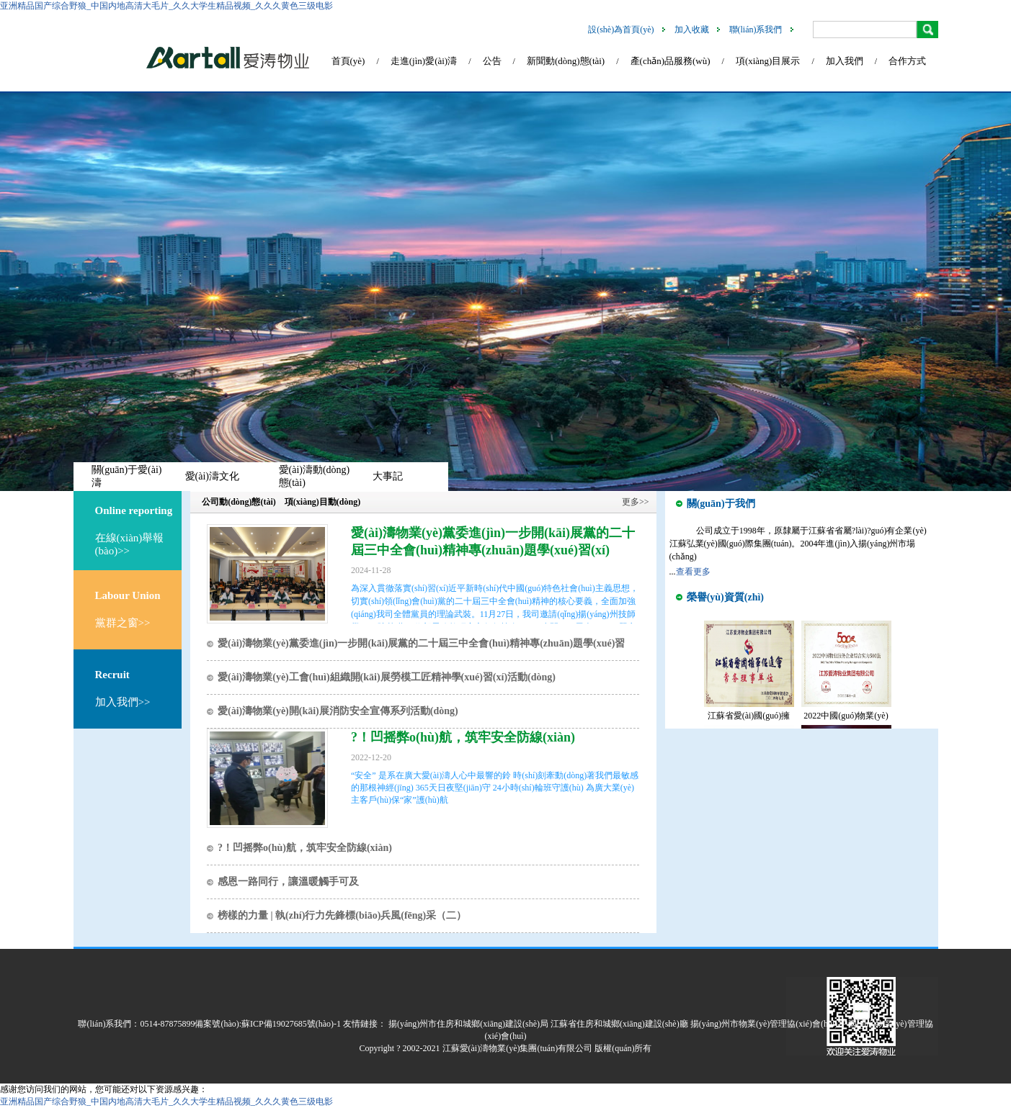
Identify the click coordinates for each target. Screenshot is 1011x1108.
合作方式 (907, 60)
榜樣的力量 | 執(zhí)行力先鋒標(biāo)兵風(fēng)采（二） (342, 915)
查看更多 (693, 572)
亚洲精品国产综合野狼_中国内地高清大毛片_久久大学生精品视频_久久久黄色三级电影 (166, 6)
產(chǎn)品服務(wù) (671, 60)
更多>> (635, 502)
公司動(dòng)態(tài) (239, 502)
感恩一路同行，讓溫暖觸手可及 (288, 881)
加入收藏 (691, 29)
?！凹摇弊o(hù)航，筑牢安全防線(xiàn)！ (305, 847)
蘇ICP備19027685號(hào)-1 (291, 1024)
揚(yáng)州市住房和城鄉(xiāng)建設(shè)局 (468, 1024)
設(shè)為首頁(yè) (621, 29)
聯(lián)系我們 (756, 29)
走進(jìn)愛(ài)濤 (424, 60)
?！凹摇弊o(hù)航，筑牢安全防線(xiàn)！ (463, 737)
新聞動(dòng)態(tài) (566, 60)
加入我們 (844, 60)
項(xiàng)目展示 (768, 60)
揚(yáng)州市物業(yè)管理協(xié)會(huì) (764, 1024)
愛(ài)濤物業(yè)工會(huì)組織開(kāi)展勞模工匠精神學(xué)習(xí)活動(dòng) (387, 677)
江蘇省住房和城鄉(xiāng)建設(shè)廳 (619, 1024)
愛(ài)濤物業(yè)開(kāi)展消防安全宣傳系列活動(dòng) (338, 711)
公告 (492, 60)
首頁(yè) (348, 60)
